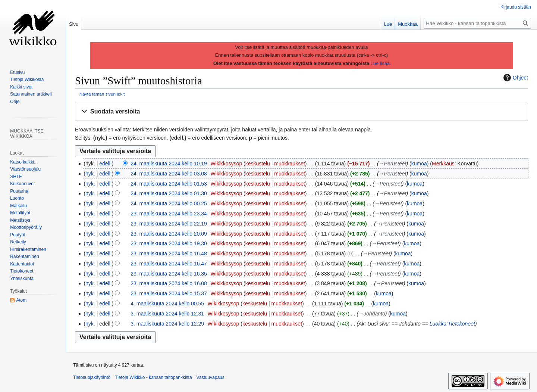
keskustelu (257, 164)
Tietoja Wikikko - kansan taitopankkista (153, 377)
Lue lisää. (381, 63)
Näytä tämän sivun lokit (102, 93)
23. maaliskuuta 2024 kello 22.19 (169, 224)
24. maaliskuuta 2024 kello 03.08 (169, 174)
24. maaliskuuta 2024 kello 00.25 (169, 203)
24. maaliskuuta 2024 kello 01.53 (169, 184)
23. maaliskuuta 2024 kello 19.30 (169, 243)
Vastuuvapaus (210, 377)
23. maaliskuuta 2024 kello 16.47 (169, 264)
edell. (105, 164)
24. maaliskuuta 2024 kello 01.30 (169, 193)
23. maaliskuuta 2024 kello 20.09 (169, 234)
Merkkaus (443, 164)
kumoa (419, 164)
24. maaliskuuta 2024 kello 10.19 (169, 164)
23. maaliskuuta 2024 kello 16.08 (169, 283)
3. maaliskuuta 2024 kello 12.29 (167, 324)
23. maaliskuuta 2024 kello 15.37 (169, 293)
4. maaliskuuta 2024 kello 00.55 (167, 304)
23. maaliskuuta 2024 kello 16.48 (169, 253)
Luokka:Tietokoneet (452, 324)
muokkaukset (289, 164)
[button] (301, 112)
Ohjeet (515, 77)
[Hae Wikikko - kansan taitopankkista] (477, 23)
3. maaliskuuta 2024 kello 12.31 (167, 314)
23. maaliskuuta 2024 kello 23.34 (169, 214)
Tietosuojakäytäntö (91, 377)
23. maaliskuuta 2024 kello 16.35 (169, 274)
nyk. (90, 174)
